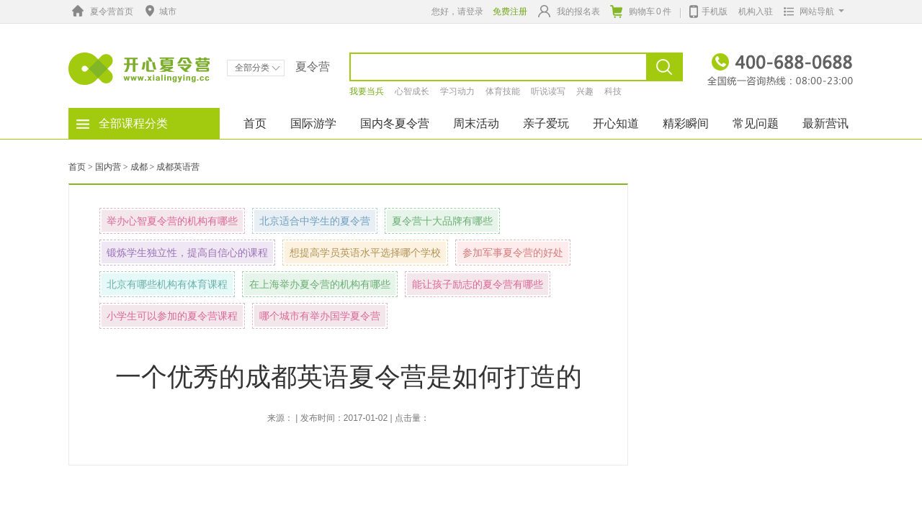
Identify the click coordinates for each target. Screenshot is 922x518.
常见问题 (756, 123)
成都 (139, 167)
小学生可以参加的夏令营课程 (172, 316)
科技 (613, 91)
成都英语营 (178, 167)
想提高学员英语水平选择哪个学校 (365, 252)
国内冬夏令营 (394, 123)
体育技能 (502, 91)
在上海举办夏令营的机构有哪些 (319, 284)
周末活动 (476, 123)
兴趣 (585, 91)
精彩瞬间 (686, 123)
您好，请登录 (457, 11)
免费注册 (510, 11)
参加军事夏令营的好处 (512, 252)
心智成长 (412, 91)
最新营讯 (825, 123)
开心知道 (616, 123)
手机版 (708, 10)
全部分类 (257, 68)
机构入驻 (755, 11)
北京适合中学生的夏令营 (314, 221)
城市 (159, 11)
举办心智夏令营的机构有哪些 (172, 221)
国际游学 (313, 123)
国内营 (108, 167)
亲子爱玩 (546, 123)
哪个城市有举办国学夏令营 (319, 316)
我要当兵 (366, 91)
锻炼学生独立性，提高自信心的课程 (187, 252)
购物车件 (640, 11)
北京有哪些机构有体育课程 (167, 284)
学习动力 (457, 91)
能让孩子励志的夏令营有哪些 (477, 284)
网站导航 (811, 11)
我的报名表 (569, 11)
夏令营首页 (100, 11)
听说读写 (548, 91)
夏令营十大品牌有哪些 (442, 221)
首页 (255, 123)
